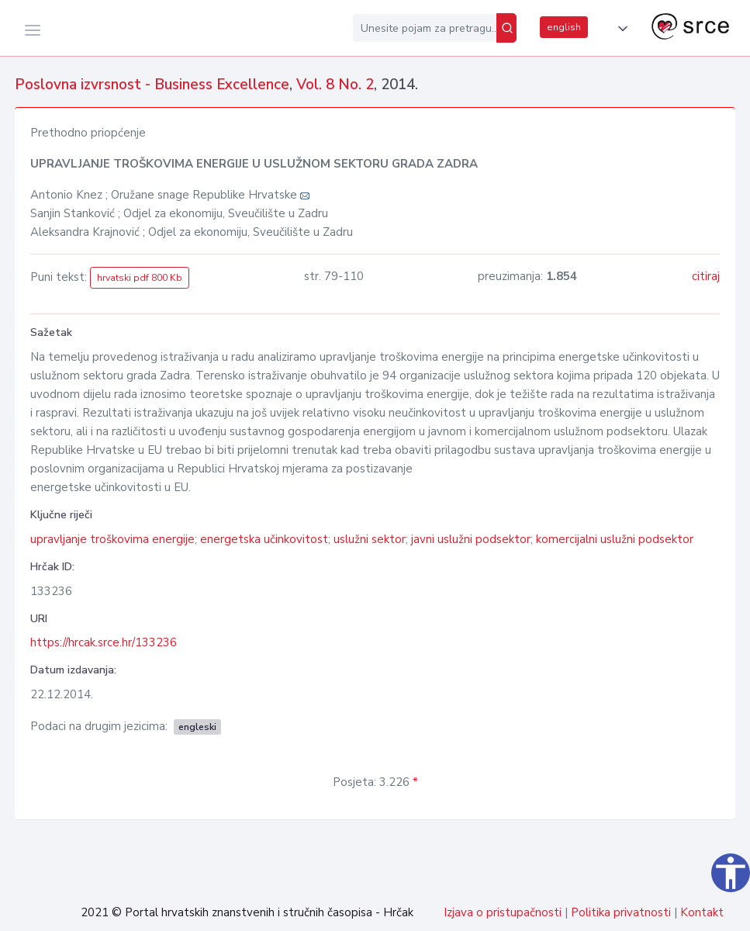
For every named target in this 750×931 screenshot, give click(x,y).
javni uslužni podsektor (471, 539)
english (564, 27)
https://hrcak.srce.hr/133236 (103, 642)
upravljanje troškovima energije (112, 539)
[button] (620, 28)
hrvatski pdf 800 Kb (139, 278)
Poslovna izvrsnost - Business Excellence (152, 84)
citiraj (706, 276)
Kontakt (702, 912)
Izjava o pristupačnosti (503, 912)
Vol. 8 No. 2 (335, 84)
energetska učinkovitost (264, 539)
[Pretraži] (506, 28)
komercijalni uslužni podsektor (614, 539)
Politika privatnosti (621, 912)
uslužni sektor (370, 539)
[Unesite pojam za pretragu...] (424, 28)
